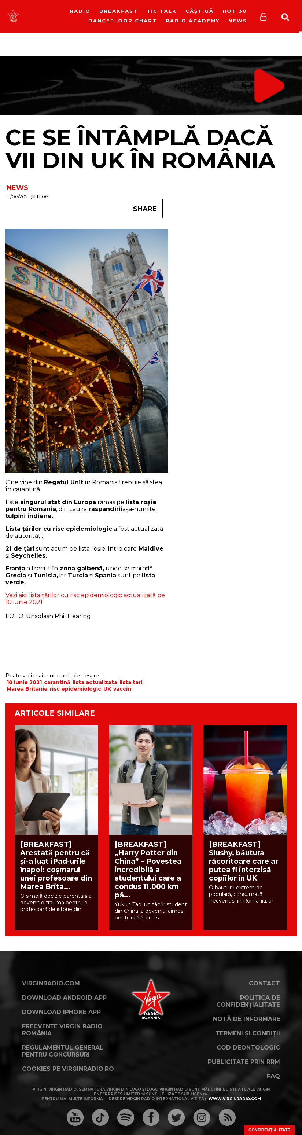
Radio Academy (193, 20)
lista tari (130, 682)
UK (107, 689)
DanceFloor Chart (122, 20)
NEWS (17, 188)
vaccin (122, 689)
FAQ (273, 1076)
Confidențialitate (269, 1130)
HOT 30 (234, 11)
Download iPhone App (61, 1012)
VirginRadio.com (51, 983)
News (237, 20)
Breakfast (118, 11)
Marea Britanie (27, 689)
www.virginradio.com (235, 1099)
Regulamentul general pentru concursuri (62, 1051)
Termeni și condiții (248, 1033)
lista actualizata (95, 682)
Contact (264, 983)
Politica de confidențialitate (248, 1001)
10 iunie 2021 (24, 682)
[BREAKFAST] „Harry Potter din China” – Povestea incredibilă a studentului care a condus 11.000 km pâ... (148, 869)
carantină (57, 682)
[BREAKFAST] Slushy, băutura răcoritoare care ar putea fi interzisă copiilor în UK (243, 861)
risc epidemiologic (75, 689)
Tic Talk (162, 11)
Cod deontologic (248, 1047)
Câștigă (199, 11)
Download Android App (64, 997)
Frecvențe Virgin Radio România (62, 1030)
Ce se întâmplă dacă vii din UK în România (140, 148)
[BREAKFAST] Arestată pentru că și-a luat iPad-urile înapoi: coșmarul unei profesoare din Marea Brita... (56, 865)
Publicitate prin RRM (244, 1061)
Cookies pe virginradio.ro (68, 1068)
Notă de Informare (246, 1018)
